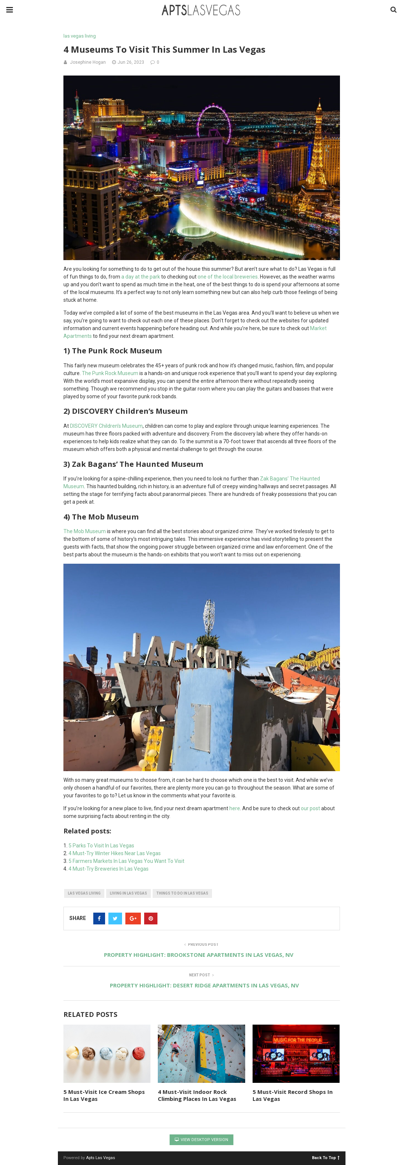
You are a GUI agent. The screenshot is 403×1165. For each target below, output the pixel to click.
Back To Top (326, 1157)
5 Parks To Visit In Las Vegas (101, 846)
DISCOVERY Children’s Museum (106, 426)
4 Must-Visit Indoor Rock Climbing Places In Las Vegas (197, 1095)
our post (310, 808)
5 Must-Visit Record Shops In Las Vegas (293, 1095)
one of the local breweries (228, 277)
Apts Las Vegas (100, 1157)
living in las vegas (128, 893)
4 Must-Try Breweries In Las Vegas (109, 869)
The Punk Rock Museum (110, 373)
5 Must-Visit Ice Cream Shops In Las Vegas (104, 1095)
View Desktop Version (201, 1139)
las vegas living (79, 36)
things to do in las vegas (182, 893)
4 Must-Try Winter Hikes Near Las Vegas (115, 853)
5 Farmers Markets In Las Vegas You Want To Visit (126, 861)
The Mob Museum (84, 531)
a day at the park (140, 277)
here (234, 808)
